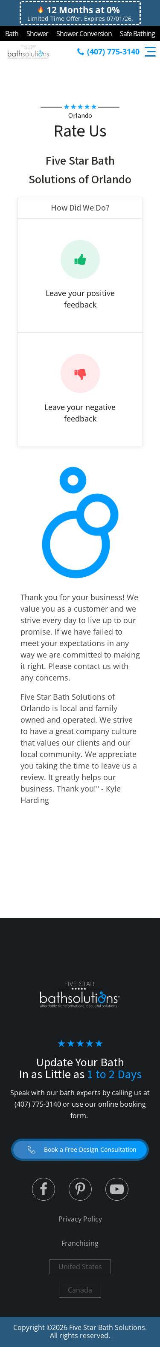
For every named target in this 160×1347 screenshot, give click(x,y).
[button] (80, 1150)
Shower (37, 33)
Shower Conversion (84, 33)
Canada (80, 1290)
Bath (11, 33)
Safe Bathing (137, 33)
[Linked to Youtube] (116, 1189)
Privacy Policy (80, 1219)
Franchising (80, 1243)
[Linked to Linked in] (80, 1189)
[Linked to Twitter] (43, 1189)
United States (80, 1266)
